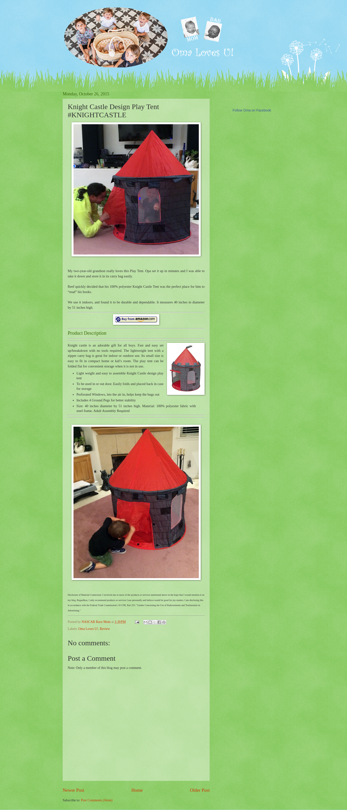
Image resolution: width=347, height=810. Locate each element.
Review (105, 629)
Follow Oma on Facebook (252, 110)
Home (137, 790)
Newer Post (73, 790)
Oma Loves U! (88, 629)
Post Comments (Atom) (97, 800)
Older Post (200, 790)
